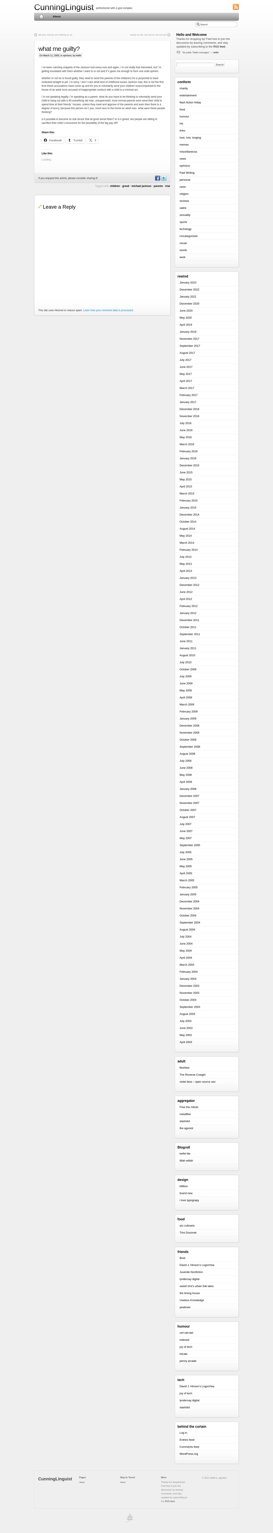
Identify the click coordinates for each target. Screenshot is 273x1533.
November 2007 (189, 803)
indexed (184, 1339)
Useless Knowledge (192, 1300)
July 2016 (186, 423)
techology (186, 229)
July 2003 (186, 1021)
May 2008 (186, 774)
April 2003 (186, 1042)
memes (184, 144)
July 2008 (186, 760)
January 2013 (188, 577)
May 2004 (186, 950)
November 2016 (189, 416)
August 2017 (187, 352)
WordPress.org (189, 1453)
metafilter (185, 1114)
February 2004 (189, 971)
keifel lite (185, 1153)
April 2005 (186, 873)
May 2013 (186, 563)
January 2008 (188, 788)
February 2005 (189, 887)
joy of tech (186, 1346)
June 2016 (186, 430)
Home (41, 16)
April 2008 (186, 781)
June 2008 (186, 767)
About (57, 16)
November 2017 (189, 338)
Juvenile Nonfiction (191, 1272)
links (182, 130)
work (182, 257)
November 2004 (189, 908)
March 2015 (187, 493)
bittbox (184, 1186)
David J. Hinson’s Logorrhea (197, 1265)
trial (167, 186)
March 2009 (187, 704)
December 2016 (189, 409)
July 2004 (186, 936)
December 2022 (189, 289)
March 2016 (187, 444)
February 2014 (189, 549)
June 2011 (186, 641)
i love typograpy (189, 1200)
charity (184, 88)
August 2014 (187, 528)
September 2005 (190, 845)
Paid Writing (187, 172)
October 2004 (188, 915)
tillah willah (186, 1160)
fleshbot (184, 1067)
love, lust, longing (190, 137)
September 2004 (190, 922)
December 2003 (189, 985)
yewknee (185, 1307)
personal (185, 179)
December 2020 (189, 303)
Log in (183, 1432)
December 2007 (189, 796)
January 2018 (188, 331)
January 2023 (188, 282)
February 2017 (189, 395)
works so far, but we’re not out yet (148, 34)
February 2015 (189, 500)
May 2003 (186, 1035)
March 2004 (187, 964)
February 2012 (189, 606)
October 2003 (188, 999)
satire (183, 208)
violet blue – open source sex (197, 1081)
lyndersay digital (189, 1279)
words (183, 250)
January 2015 (188, 507)
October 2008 (188, 739)
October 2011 (188, 627)
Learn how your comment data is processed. (108, 310)
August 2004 (187, 929)
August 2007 (187, 817)
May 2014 (186, 535)
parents (158, 186)
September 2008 (190, 746)
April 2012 (186, 599)
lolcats (183, 1353)
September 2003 (190, 1007)
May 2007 (186, 838)
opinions (67, 55)
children (115, 186)
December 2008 (189, 725)
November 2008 (189, 732)
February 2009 (189, 711)
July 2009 (186, 676)
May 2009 (186, 690)
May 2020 (186, 317)
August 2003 (187, 1014)
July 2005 (186, 852)
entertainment (188, 95)
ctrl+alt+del (186, 1332)
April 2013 (186, 570)
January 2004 (188, 978)
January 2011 (188, 648)
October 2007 (188, 810)
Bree (182, 1258)
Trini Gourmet (188, 1232)
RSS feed (219, 46)
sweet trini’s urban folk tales (196, 1286)
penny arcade (188, 1361)
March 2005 (187, 880)
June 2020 (186, 310)
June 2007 (186, 831)
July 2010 (186, 662)
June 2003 (186, 1028)
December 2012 (189, 585)
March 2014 (187, 542)
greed (125, 186)
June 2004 (186, 943)
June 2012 (186, 592)
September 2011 (190, 634)
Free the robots (189, 1107)
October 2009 (188, 669)
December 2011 (189, 620)
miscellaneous (188, 151)
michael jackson (141, 186)
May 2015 (186, 479)
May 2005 (186, 866)
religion (184, 193)
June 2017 (186, 366)
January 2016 (188, 458)
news (183, 158)
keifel (215, 52)
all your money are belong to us (55, 34)
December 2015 (189, 465)
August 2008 (187, 753)
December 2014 (189, 514)
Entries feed (187, 1439)
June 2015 (186, 472)
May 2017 (186, 374)
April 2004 (186, 957)
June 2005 (186, 859)
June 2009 (186, 683)
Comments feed (189, 1446)
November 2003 (189, 992)
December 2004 (189, 901)
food (182, 109)
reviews (184, 200)
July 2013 (186, 556)
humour (184, 116)
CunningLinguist (64, 7)
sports (183, 222)
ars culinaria (187, 1225)
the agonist (186, 1128)
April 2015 (186, 486)
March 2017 (187, 388)
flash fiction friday (190, 102)
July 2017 (186, 359)
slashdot (185, 1121)
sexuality (185, 215)
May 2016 (186, 437)
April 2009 (186, 697)
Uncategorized (188, 236)
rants (183, 186)
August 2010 (187, 655)
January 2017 (188, 402)
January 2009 (188, 718)
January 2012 (188, 613)
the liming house (190, 1293)
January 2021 (188, 296)
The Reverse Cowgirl (192, 1074)
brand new (186, 1193)
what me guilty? (59, 48)
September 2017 (190, 345)
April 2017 (186, 381)
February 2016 (189, 451)
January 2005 (188, 894)
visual (183, 243)
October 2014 (188, 521)
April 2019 (186, 324)
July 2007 (186, 824)
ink (181, 123)
